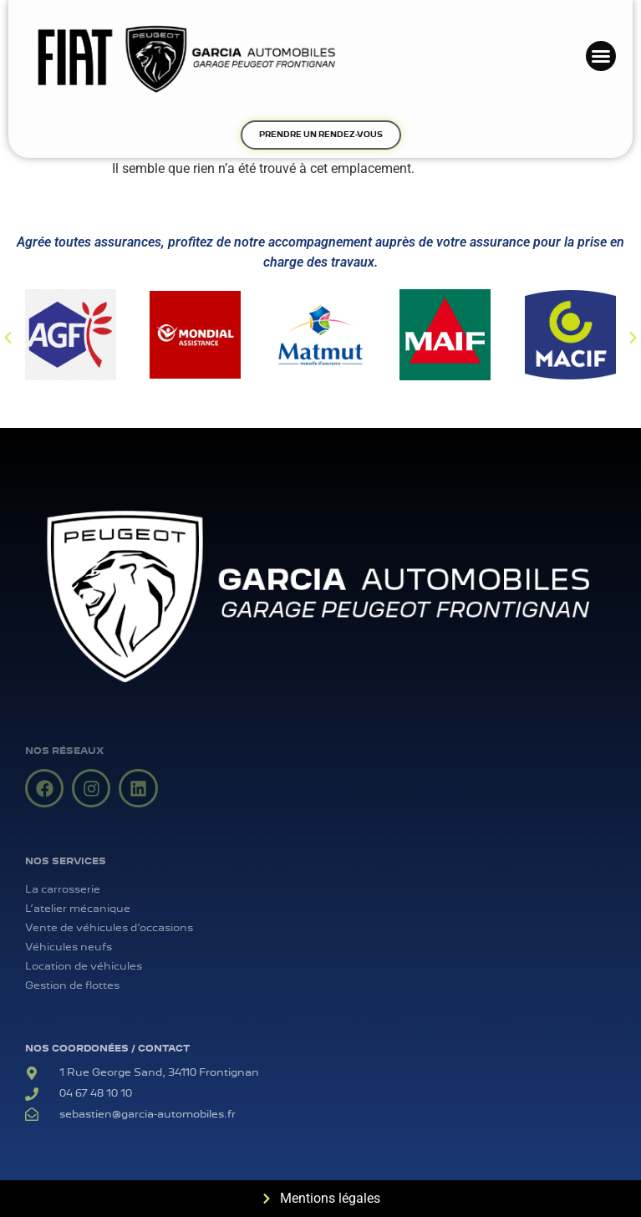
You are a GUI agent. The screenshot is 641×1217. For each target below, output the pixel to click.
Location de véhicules (83, 966)
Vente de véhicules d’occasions (109, 927)
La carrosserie (62, 889)
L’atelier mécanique (77, 908)
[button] (601, 56)
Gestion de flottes (72, 985)
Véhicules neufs (68, 946)
